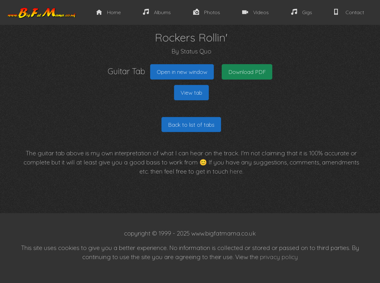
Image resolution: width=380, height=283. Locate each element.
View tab (191, 92)
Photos (206, 12)
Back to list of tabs (191, 124)
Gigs (301, 12)
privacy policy (279, 257)
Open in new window (182, 71)
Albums (157, 12)
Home (108, 12)
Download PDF (247, 71)
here (236, 171)
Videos (255, 12)
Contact (349, 12)
